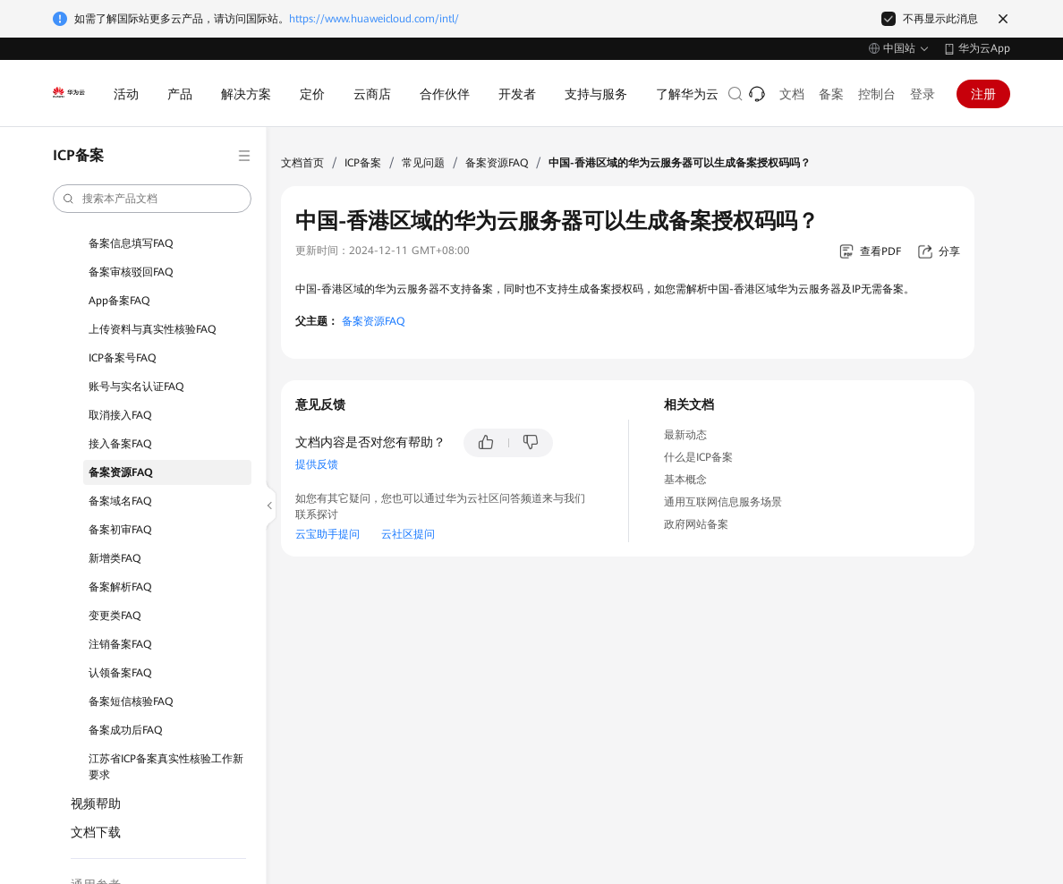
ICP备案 (362, 163)
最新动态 (685, 435)
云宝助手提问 (327, 534)
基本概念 (685, 479)
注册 (983, 94)
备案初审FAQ (120, 529)
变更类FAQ (114, 615)
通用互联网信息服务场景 (723, 502)
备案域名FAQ (120, 501)
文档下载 (96, 832)
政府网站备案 (696, 524)
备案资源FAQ (121, 472)
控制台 (877, 94)
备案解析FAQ (120, 587)
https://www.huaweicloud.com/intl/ (374, 19)
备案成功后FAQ (125, 730)
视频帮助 (96, 803)
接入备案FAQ (120, 444)
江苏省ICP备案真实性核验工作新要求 (166, 766)
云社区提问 (408, 534)
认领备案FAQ (120, 673)
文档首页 (302, 163)
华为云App (984, 48)
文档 (791, 94)
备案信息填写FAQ (131, 243)
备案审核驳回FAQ (131, 272)
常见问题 (423, 163)
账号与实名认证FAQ (136, 386)
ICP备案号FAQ (122, 358)
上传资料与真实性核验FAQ (152, 329)
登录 (922, 94)
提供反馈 (316, 464)
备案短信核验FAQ (131, 701)
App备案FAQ (119, 300)
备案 (831, 94)
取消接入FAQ (120, 415)
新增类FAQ (114, 558)
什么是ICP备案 (698, 457)
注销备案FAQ (120, 644)
